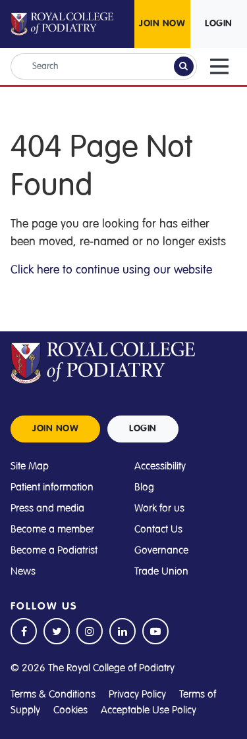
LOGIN (219, 23)
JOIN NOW (162, 23)
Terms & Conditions (53, 694)
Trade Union (161, 571)
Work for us (159, 508)
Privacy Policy (137, 694)
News (23, 571)
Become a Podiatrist (54, 550)
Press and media (47, 508)
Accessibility (160, 466)
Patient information (52, 487)
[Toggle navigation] (219, 66)
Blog (144, 487)
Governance (161, 550)
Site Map (30, 466)
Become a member (52, 529)
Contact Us (158, 529)
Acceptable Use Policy (148, 710)
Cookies (70, 710)
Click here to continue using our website (111, 269)
